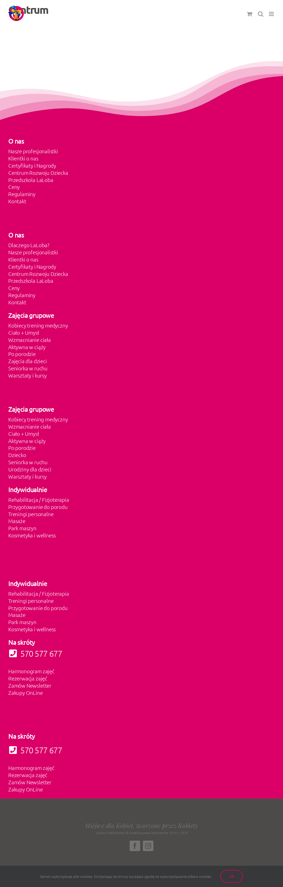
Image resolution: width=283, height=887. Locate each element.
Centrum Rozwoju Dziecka (38, 172)
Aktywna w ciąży (27, 347)
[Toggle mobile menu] (272, 14)
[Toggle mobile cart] (249, 14)
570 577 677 (35, 750)
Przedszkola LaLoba (30, 179)
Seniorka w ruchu (28, 368)
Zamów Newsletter (29, 685)
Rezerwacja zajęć (27, 678)
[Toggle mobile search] (260, 14)
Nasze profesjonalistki (33, 151)
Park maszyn (22, 528)
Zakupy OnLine (25, 692)
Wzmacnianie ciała (29, 339)
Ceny (14, 186)
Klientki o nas (23, 158)
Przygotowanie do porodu (38, 506)
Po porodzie (22, 353)
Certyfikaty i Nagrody (32, 165)
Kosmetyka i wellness (32, 535)
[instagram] (148, 846)
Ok (231, 876)
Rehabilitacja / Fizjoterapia (38, 499)
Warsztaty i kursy (27, 375)
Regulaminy (21, 194)
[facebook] (135, 846)
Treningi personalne (30, 514)
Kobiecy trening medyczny (38, 325)
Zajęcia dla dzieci (27, 361)
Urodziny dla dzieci (29, 469)
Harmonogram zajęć (31, 671)
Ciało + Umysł (23, 332)
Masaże (16, 521)
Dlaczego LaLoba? (28, 245)
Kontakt (17, 201)
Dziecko (17, 455)
